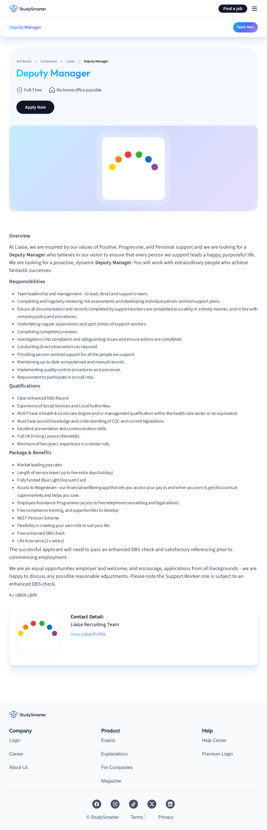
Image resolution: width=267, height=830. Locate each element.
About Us (18, 767)
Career (16, 754)
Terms (137, 817)
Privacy (165, 817)
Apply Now (245, 27)
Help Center (214, 740)
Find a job (232, 8)
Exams (108, 740)
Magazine (111, 781)
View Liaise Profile (88, 634)
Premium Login (217, 754)
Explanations (114, 754)
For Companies (117, 767)
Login (14, 740)
